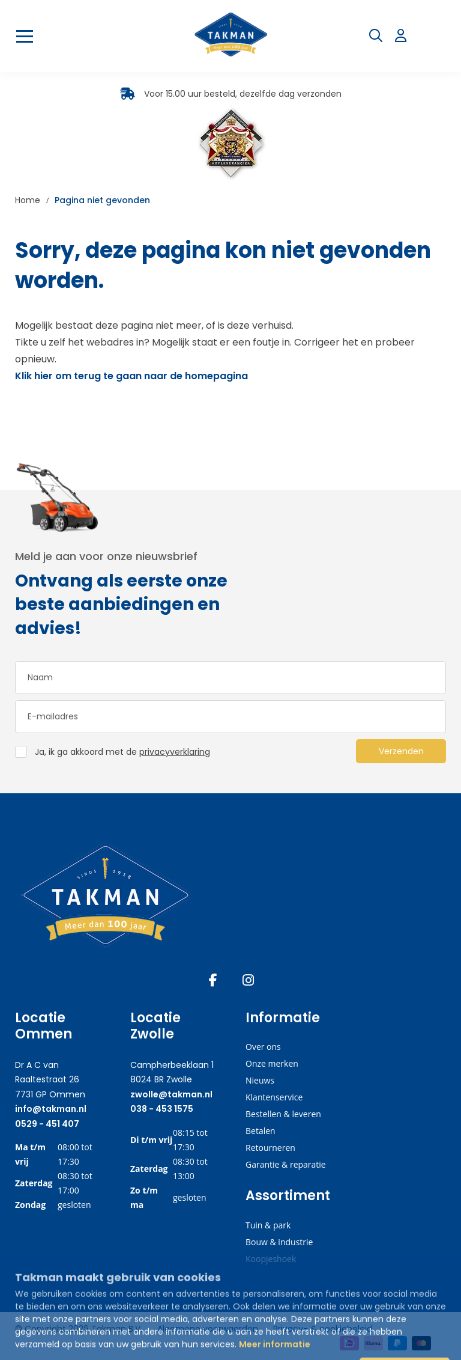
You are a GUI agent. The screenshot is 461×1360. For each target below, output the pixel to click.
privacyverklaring (174, 752)
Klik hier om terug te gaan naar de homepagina (131, 376)
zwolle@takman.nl (171, 1094)
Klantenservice (274, 1097)
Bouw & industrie (279, 1242)
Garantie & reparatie (286, 1164)
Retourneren (270, 1147)
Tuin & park (268, 1225)
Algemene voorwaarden (207, 1329)
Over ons (263, 1046)
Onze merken (272, 1063)
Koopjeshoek (271, 1258)
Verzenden (401, 751)
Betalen (261, 1130)
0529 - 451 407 (47, 1124)
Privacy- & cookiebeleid (322, 1329)
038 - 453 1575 (161, 1109)
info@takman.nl (50, 1109)
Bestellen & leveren (283, 1114)
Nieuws (260, 1080)
